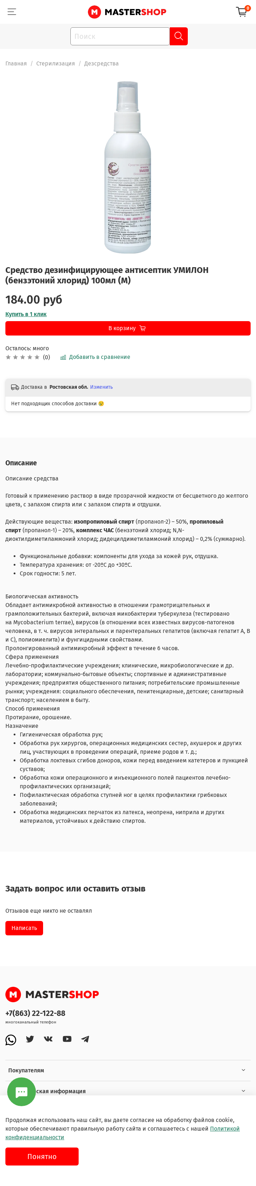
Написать (24, 928)
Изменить (101, 387)
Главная (16, 63)
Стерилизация (55, 63)
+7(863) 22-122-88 (35, 1013)
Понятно (42, 1156)
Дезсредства (101, 63)
